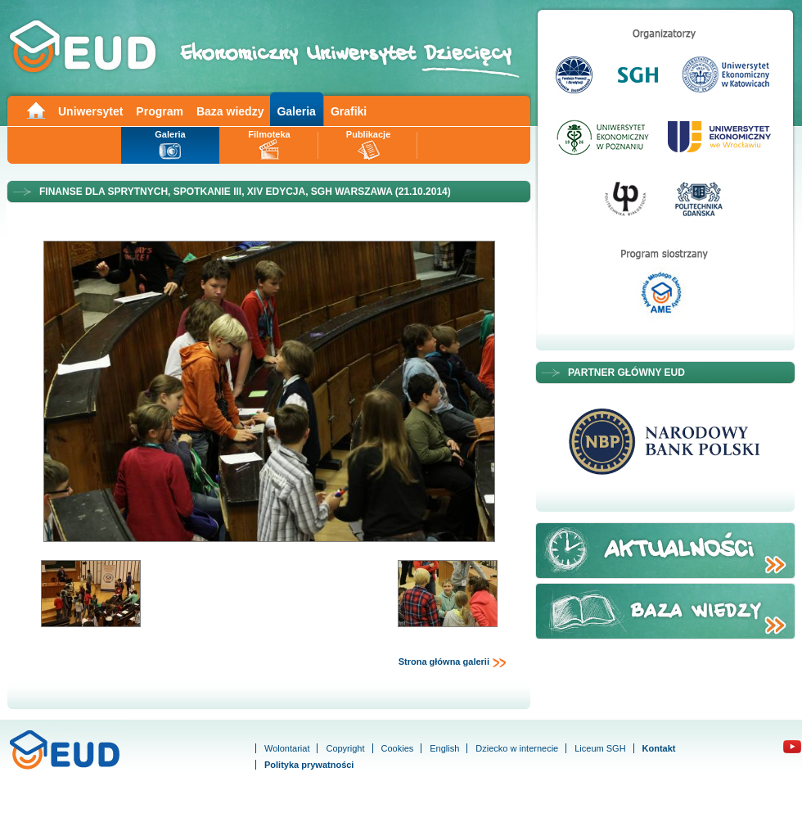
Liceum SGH (599, 748)
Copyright (345, 748)
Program (159, 111)
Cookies (397, 748)
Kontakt (659, 748)
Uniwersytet (90, 111)
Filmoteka (269, 134)
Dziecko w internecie (516, 748)
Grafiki (349, 111)
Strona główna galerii (453, 662)
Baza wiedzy (230, 111)
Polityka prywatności (309, 765)
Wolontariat (286, 748)
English (444, 748)
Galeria (296, 111)
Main (35, 109)
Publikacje (368, 134)
